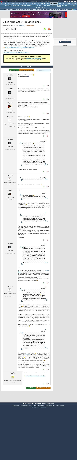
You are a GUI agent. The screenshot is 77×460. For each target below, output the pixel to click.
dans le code (26, 381)
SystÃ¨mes (74, 3)
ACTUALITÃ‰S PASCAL (9, 9)
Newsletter (34, 1)
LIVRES (63, 9)
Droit (53, 1)
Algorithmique (16, 5)
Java (38, 3)
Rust (71, 5)
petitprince (20, 33)
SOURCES (45, 9)
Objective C (53, 5)
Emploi (42, 1)
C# (40, 5)
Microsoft (34, 3)
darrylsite (10, 97)
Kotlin (48, 5)
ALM (29, 3)
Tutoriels (13, 1)
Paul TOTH (10, 139)
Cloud (23, 3)
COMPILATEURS (52, 9)
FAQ (19, 1)
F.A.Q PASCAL (27, 9)
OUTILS (58, 9)
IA (26, 3)
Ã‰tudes (47, 1)
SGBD (59, 3)
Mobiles (68, 3)
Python (66, 5)
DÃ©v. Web (43, 3)
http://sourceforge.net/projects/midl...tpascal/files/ (35, 398)
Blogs (23, 1)
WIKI (67, 9)
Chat (28, 1)
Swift (74, 5)
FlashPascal (27, 376)
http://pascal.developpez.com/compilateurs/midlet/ (19, 55)
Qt (36, 7)
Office (64, 3)
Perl (63, 5)
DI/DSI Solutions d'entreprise (14, 3)
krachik (10, 212)
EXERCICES (39, 9)
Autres (43, 7)
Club (58, 1)
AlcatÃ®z (12, 395)
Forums (7, 1)
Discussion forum (65, 42)
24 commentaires (30, 33)
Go (45, 5)
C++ (37, 5)
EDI (48, 3)
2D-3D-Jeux (23, 5)
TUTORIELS (33, 9)
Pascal (59, 5)
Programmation (53, 3)
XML (39, 7)
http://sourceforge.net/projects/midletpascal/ (16, 60)
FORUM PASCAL (19, 9)
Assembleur (29, 5)
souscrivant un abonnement (34, 66)
